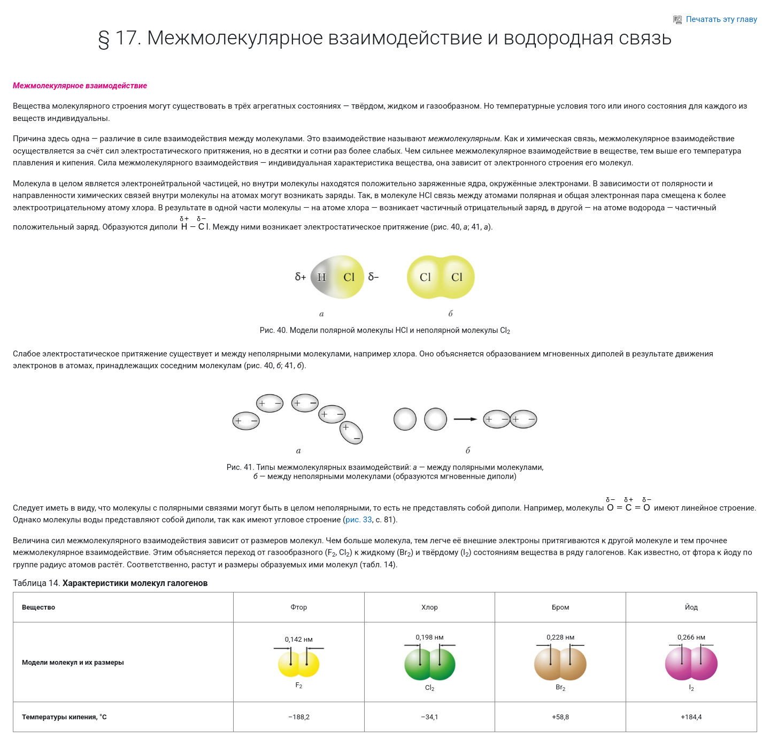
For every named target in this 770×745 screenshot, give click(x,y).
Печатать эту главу (715, 19)
